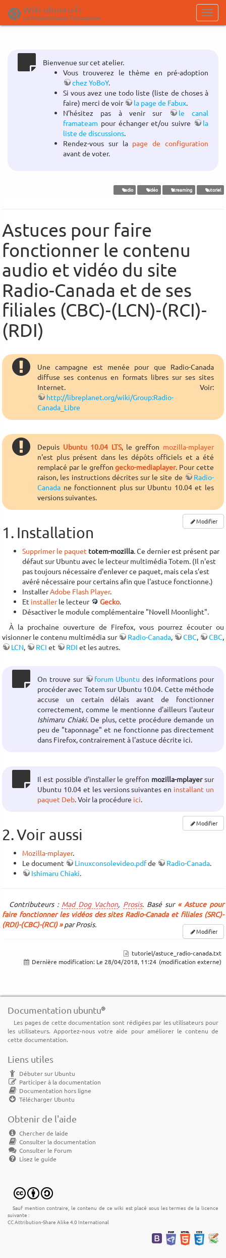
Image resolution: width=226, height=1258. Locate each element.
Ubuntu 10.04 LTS (92, 446)
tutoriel (210, 189)
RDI (72, 647)
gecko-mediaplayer (145, 466)
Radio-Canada (149, 636)
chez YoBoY (90, 82)
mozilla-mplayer (188, 446)
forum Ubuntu (117, 678)
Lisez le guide (32, 1159)
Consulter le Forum (40, 1150)
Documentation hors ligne (49, 1091)
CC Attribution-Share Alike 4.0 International (58, 1222)
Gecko (110, 601)
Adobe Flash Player (80, 591)
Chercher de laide (38, 1133)
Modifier (206, 521)
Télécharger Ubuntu (41, 1099)
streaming (178, 189)
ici (137, 799)
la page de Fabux (160, 102)
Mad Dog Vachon (90, 903)
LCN (17, 647)
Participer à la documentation (54, 1082)
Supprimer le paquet (54, 550)
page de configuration (170, 143)
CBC (190, 636)
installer (44, 601)
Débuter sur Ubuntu (41, 1073)
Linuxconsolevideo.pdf (110, 862)
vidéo (149, 189)
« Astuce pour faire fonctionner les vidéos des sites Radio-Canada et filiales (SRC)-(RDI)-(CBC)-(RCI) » (113, 914)
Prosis (132, 903)
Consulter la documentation (52, 1142)
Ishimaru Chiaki (55, 873)
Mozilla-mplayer (47, 852)
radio (125, 189)
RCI (41, 647)
